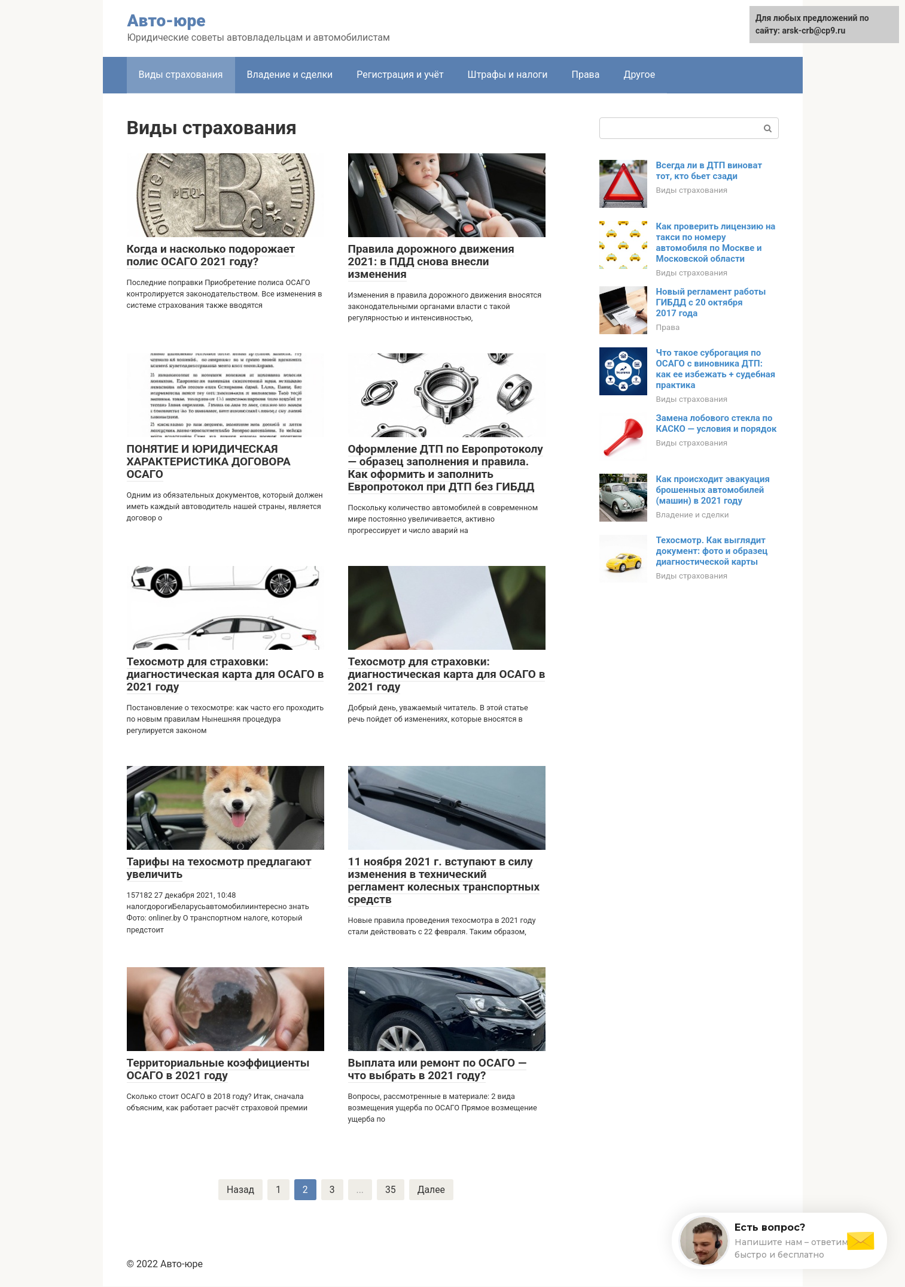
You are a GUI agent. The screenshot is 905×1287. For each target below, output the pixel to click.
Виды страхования (181, 74)
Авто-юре (166, 21)
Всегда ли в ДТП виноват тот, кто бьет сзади (709, 170)
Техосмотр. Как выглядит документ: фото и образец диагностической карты (712, 551)
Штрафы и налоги (508, 74)
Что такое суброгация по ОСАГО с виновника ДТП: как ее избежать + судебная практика (716, 368)
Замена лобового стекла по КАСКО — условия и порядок (716, 423)
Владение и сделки (290, 74)
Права (585, 74)
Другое (639, 74)
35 (390, 1189)
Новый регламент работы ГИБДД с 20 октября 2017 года (711, 302)
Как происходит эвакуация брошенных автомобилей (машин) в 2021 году (713, 490)
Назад (240, 1189)
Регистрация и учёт (399, 74)
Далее (432, 1189)
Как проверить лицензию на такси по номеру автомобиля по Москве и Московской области (716, 242)
